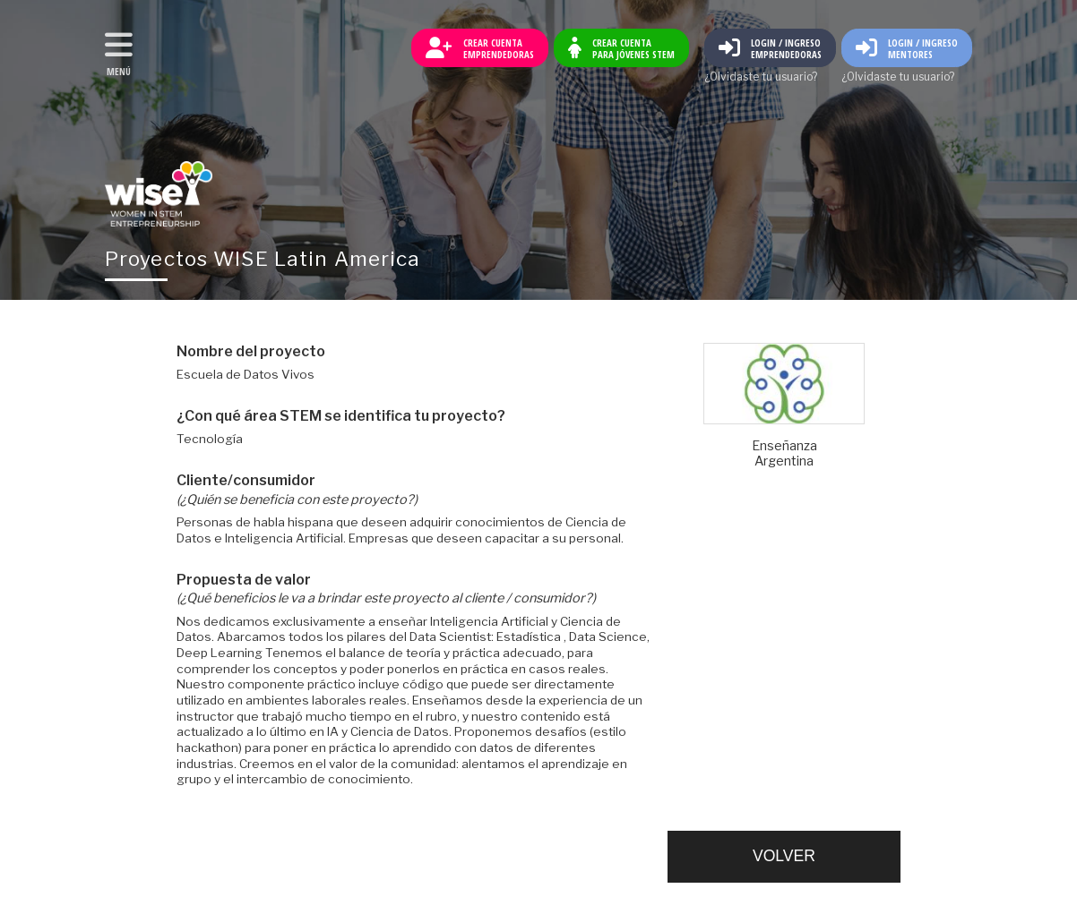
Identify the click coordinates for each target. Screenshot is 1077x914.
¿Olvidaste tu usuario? (760, 77)
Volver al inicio (158, 193)
